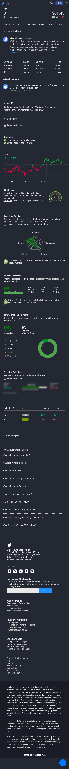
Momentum (50, 243)
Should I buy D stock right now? (17, 494)
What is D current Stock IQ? (15, 486)
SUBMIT (45, 590)
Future (44, 254)
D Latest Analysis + (11, 435)
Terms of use (13, 670)
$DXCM (13, 85)
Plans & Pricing (14, 665)
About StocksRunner (17, 658)
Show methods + (10, 393)
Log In (10, 660)
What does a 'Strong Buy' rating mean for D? (23, 509)
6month (27, 181)
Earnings (34, 232)
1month (59, 181)
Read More (14, 53)
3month (43, 181)
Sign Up (10, 663)
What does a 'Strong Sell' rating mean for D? (23, 517)
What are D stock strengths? (15, 463)
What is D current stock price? (16, 455)
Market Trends (14, 600)
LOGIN (59, 3)
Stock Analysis (14, 639)
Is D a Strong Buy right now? (16, 502)
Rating (21, 243)
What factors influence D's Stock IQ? (19, 525)
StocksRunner (16, 38)
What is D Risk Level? (12, 470)
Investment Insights (17, 619)
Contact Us (12, 668)
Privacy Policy (13, 673)
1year (11, 181)
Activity (24, 254)
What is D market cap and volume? (19, 478)
